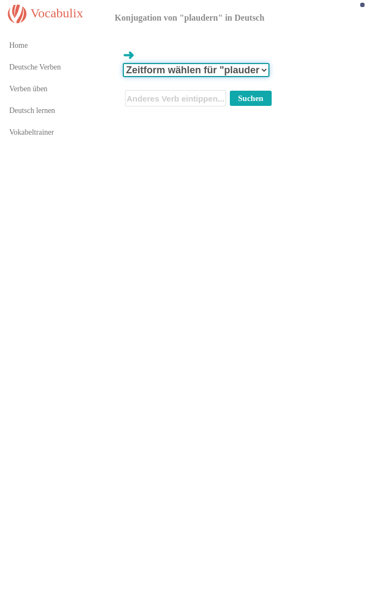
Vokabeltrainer (31, 132)
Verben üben (28, 89)
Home (18, 45)
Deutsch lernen (32, 110)
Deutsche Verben (35, 67)
